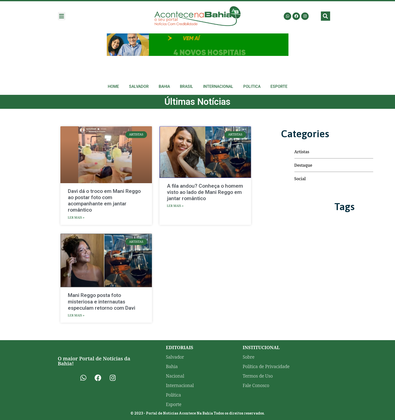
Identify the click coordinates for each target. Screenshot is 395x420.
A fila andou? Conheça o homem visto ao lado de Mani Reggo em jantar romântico (205, 192)
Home (113, 86)
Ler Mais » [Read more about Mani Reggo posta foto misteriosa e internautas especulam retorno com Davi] (76, 315)
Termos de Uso (258, 376)
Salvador (139, 86)
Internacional (218, 86)
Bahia (164, 86)
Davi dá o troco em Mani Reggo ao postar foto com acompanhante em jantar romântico (104, 200)
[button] (61, 16)
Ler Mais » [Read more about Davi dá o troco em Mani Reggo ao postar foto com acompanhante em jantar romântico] (76, 217)
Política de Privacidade (266, 366)
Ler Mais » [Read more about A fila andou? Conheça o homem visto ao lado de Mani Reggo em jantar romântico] (175, 206)
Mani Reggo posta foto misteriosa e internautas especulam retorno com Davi (101, 301)
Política (173, 395)
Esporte (278, 86)
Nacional (175, 376)
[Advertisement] (197, 44)
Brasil (186, 86)
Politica (252, 86)
